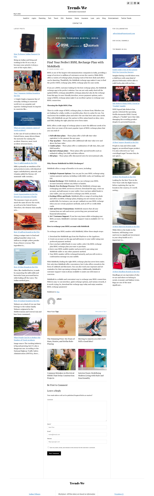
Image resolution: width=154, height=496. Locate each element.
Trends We (77, 7)
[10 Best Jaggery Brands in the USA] (126, 133)
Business (69, 18)
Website (49, 438)
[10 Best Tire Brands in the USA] (126, 167)
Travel (56, 18)
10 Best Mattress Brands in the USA (126, 226)
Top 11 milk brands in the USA (25, 163)
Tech (49, 18)
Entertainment (113, 18)
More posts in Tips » (101, 311)
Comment (50, 399)
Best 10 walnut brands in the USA (26, 301)
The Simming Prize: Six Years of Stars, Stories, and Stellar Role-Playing (61, 341)
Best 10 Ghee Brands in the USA (26, 267)
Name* (49, 424)
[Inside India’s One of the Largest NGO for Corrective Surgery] (126, 61)
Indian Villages (34, 494)
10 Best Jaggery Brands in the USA (125, 142)
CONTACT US (77, 23)
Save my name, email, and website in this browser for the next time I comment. (72, 447)
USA (62, 18)
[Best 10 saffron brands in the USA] (28, 222)
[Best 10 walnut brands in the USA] (28, 291)
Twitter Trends (126, 18)
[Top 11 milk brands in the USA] (28, 154)
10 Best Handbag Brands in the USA (126, 271)
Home (77, 18)
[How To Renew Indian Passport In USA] (28, 43)
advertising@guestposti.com (124, 33)
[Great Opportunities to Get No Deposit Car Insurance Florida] (28, 186)
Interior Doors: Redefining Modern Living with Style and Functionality (91, 375)
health (25, 18)
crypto (34, 18)
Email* (49, 431)
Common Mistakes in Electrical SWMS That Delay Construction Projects (60, 375)
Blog (104, 18)
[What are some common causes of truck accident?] (28, 119)
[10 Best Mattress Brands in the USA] (124, 209)
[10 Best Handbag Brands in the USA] (126, 256)
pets (98, 18)
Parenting (42, 18)
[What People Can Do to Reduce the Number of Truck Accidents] (28, 326)
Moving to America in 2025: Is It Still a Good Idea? (92, 340)
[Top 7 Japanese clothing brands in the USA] (28, 81)
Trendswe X (118, 494)
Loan (92, 18)
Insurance (84, 18)
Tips (57, 292)
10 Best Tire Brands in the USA (124, 177)
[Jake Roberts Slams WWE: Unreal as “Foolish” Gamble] (126, 94)
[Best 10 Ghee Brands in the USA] (28, 257)
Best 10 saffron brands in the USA (27, 232)
